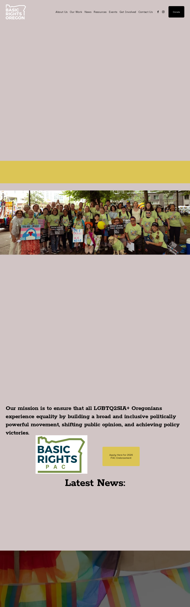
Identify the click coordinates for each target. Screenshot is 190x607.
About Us (62, 11)
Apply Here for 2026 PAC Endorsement (121, 456)
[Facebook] (158, 11)
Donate (176, 11)
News (88, 11)
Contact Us (145, 11)
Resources (100, 11)
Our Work (76, 11)
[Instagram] (163, 11)
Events (113, 11)
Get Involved (128, 11)
